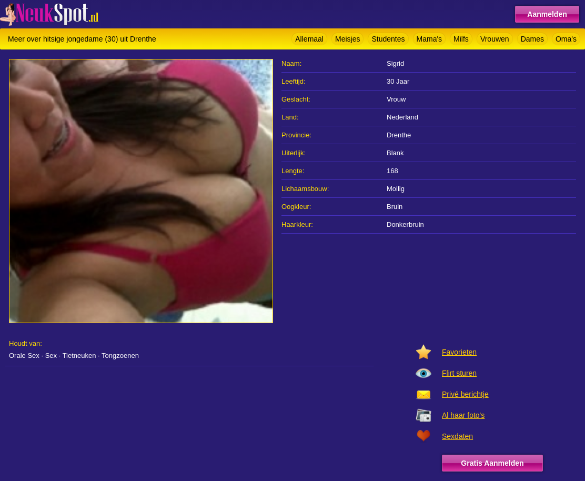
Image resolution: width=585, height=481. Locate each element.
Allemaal (309, 39)
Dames (532, 39)
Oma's (566, 39)
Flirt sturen (459, 373)
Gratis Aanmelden (492, 463)
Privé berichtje (465, 394)
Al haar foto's (463, 415)
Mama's (429, 39)
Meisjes (347, 39)
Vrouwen (494, 39)
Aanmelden (547, 14)
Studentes (388, 39)
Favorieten (459, 352)
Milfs (461, 39)
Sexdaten (457, 436)
